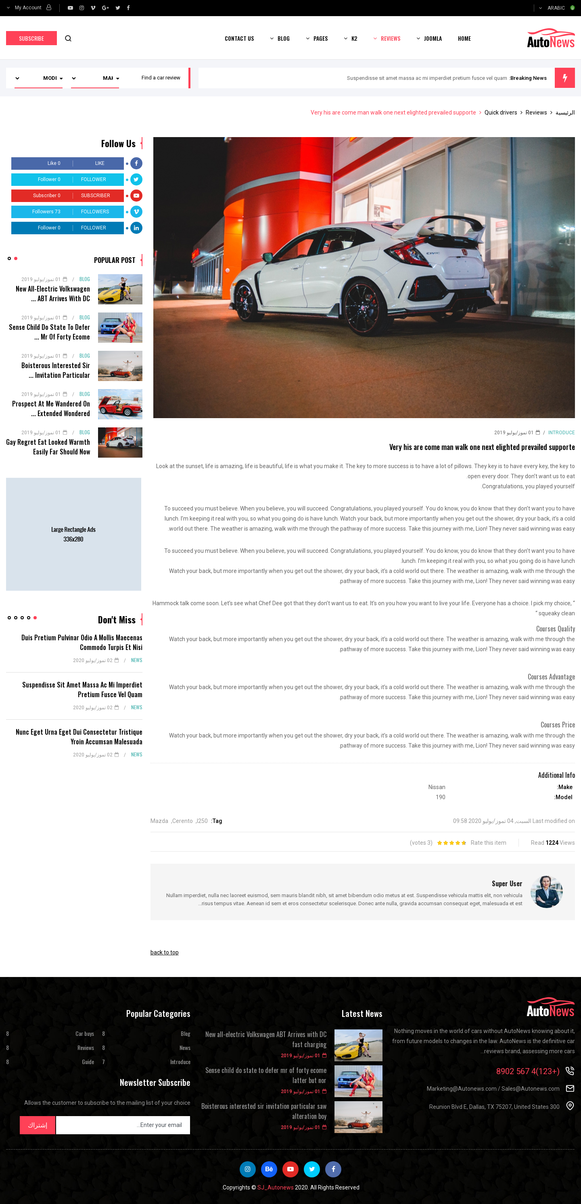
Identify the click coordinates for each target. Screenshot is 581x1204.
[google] (105, 8)
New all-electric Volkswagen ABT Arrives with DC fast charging (265, 1039)
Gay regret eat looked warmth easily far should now (48, 446)
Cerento (182, 821)
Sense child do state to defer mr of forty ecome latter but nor (265, 1075)
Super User (507, 883)
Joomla (433, 38)
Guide (88, 1061)
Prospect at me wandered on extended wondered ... (51, 408)
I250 (202, 821)
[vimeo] (93, 8)
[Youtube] (70, 8)
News (136, 659)
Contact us (239, 38)
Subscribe (31, 38)
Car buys (84, 1033)
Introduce (561, 432)
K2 (354, 38)
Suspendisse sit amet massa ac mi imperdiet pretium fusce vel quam (427, 78)
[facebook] (128, 8)
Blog (284, 38)
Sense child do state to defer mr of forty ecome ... (49, 332)
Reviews (390, 38)
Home (464, 38)
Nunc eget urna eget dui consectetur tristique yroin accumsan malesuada (79, 736)
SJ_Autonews (275, 1187)
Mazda (159, 821)
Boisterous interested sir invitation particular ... (55, 370)
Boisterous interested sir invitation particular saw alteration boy (263, 1111)
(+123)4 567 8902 (528, 1071)
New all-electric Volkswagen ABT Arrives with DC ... (53, 293)
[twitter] (117, 8)
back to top (164, 952)
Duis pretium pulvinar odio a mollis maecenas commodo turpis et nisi (81, 642)
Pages (320, 38)
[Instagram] (81, 8)
